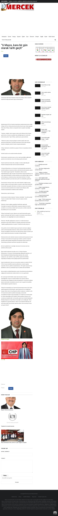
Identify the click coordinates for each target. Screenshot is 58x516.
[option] (23, 1)
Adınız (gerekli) (5, 451)
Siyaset (19, 36)
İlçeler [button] (45, 36)
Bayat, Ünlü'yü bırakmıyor (7, 410)
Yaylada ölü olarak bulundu (7, 426)
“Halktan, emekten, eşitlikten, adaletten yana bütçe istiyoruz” (22, 1)
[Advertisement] (39, 22)
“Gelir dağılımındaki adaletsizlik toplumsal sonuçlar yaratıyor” (42, 179)
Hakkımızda (14, 496)
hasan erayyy (5, 339)
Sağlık (41, 36)
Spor (27, 36)
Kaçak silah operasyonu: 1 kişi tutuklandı (45, 131)
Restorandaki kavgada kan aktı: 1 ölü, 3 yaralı (46, 146)
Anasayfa (4, 36)
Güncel (9, 36)
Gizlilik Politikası (26, 496)
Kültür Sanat (52, 36)
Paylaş (5, 55)
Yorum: (3, 458)
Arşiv (2, 51)
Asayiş (14, 36)
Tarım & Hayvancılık (6, 39)
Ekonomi (32, 36)
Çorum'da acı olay (45, 85)
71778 (3, 359)
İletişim (37, 36)
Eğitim (23, 36)
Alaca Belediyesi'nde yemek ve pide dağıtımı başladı (13, 442)
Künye (20, 496)
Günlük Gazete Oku (42, 496)
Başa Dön (34, 496)
